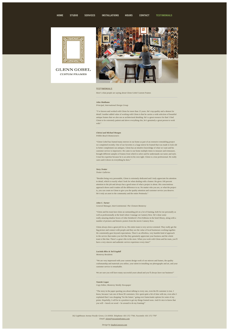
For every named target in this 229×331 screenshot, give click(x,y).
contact (144, 15)
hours (129, 15)
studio (74, 15)
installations (110, 15)
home (60, 15)
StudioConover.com (119, 325)
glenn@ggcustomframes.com (118, 318)
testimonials (164, 15)
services (90, 15)
